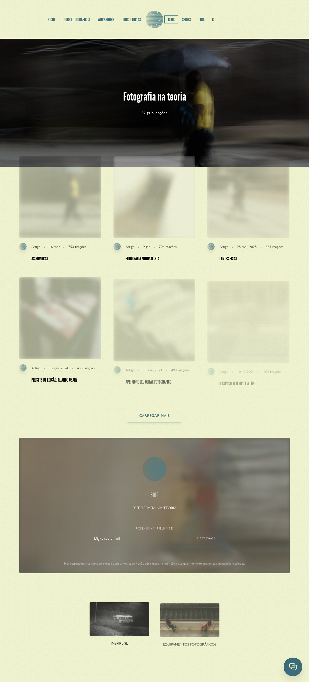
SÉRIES (186, 19)
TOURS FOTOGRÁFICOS (76, 19)
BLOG (171, 19)
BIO (214, 19)
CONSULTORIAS (131, 19)
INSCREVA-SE (206, 543)
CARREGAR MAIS (154, 416)
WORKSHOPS (106, 19)
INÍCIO (51, 19)
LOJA (201, 19)
